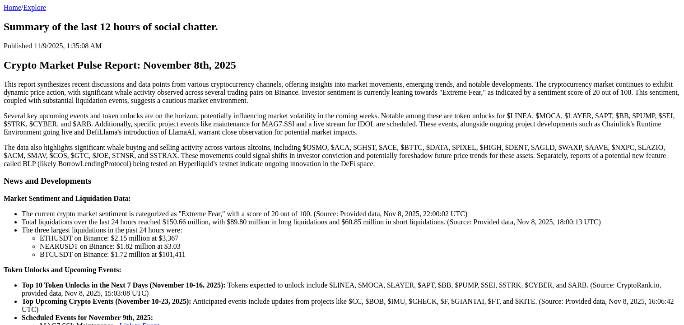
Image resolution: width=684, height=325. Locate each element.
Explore (35, 7)
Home (12, 7)
